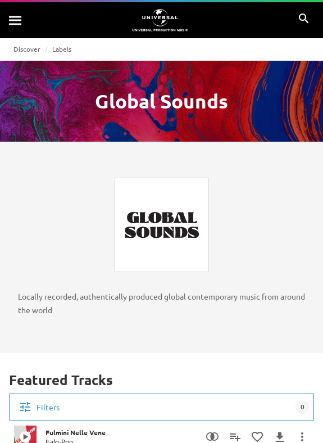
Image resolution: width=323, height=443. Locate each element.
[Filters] (161, 407)
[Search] (15, 20)
